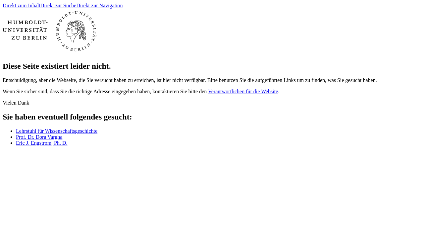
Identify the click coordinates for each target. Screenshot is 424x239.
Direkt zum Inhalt (21, 5)
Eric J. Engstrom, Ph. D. (42, 143)
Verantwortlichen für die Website (243, 91)
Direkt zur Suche (58, 5)
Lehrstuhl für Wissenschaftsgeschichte (56, 131)
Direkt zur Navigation (99, 5)
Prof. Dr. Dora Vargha (39, 137)
